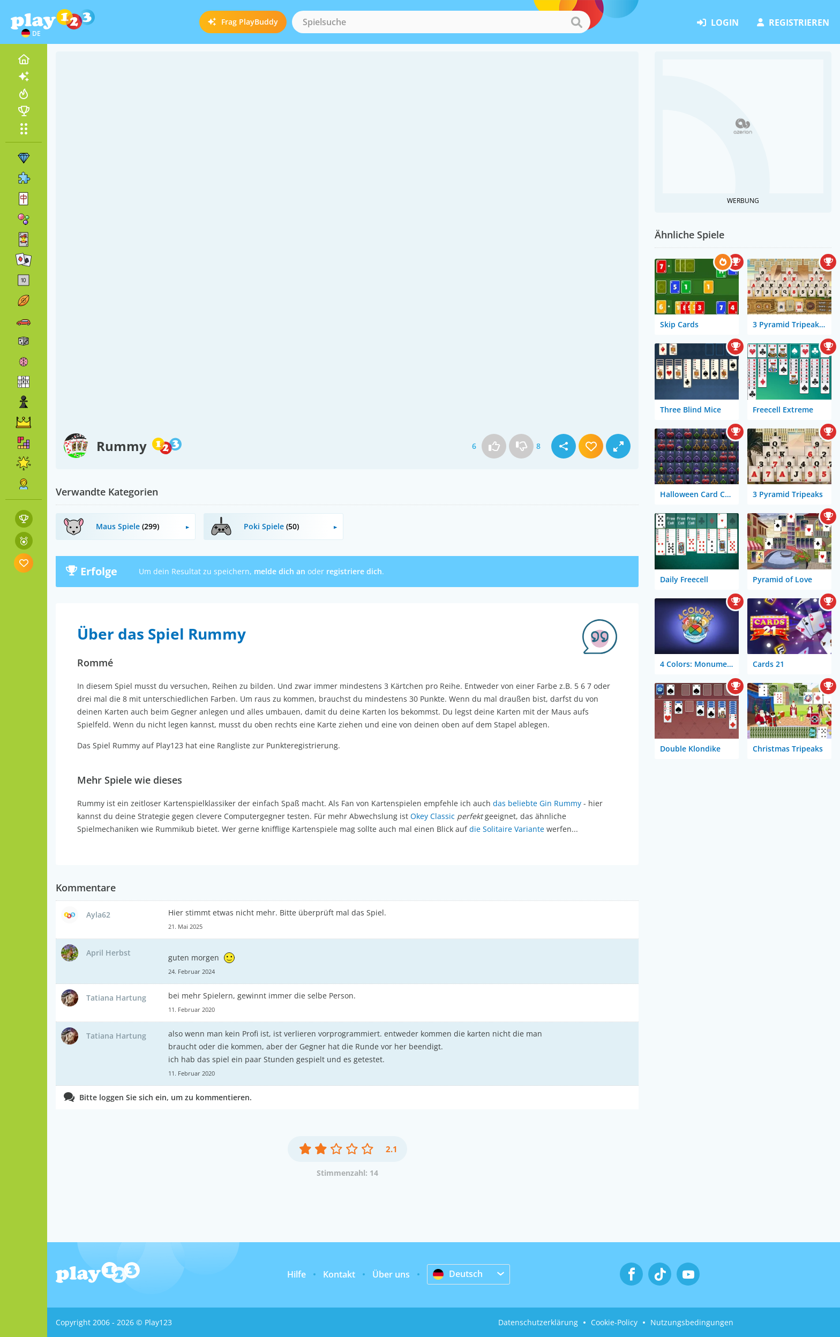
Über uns (391, 1274)
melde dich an (279, 571)
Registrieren (793, 22)
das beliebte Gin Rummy (537, 803)
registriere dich (354, 571)
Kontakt (339, 1274)
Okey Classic (432, 816)
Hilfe (296, 1274)
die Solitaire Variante (506, 829)
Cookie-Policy (614, 1322)
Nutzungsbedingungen (691, 1322)
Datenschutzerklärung (538, 1322)
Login (718, 22)
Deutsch (458, 1274)
